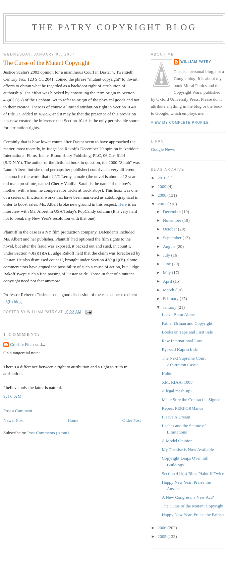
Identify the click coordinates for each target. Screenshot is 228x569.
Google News (163, 149)
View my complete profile (180, 122)
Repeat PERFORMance (182, 408)
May (167, 272)
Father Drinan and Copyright (187, 323)
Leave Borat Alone (178, 314)
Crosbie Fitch (22, 344)
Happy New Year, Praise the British (193, 514)
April (168, 281)
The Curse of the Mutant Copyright (192, 505)
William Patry (195, 62)
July (167, 255)
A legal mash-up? (177, 390)
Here (122, 204)
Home (73, 420)
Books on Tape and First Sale (187, 332)
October (170, 228)
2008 (162, 195)
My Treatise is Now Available (188, 449)
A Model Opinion (177, 440)
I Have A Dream (176, 416)
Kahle (167, 373)
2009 (162, 186)
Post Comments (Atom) (48, 432)
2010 (162, 177)
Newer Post (13, 420)
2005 (162, 536)
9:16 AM (12, 396)
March (169, 289)
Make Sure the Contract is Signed (191, 399)
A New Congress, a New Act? (188, 497)
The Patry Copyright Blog (114, 27)
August (170, 246)
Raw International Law (182, 340)
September (173, 237)
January (170, 307)
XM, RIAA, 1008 (177, 382)
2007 (162, 203)
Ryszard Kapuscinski (180, 349)
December (172, 211)
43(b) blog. (13, 301)
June (167, 263)
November (172, 220)
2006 (162, 527)
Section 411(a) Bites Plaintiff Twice (193, 473)
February (171, 298)
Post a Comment (17, 410)
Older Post (131, 420)
